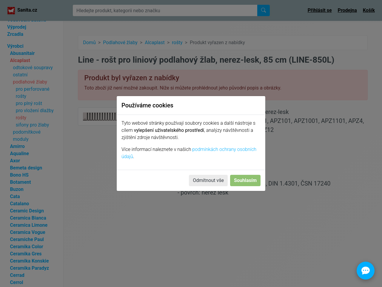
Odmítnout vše (208, 180)
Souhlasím (245, 180)
